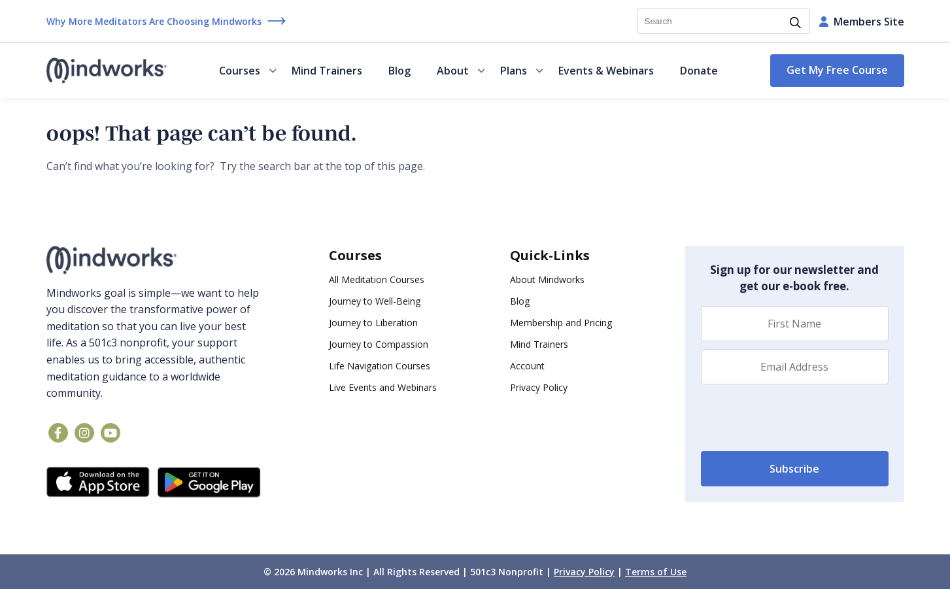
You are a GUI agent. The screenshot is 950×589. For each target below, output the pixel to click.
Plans (521, 70)
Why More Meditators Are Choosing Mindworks (154, 21)
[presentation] (800, 417)
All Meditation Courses (376, 279)
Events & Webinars (606, 70)
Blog (399, 70)
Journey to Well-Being (374, 301)
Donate (699, 70)
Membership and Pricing (561, 322)
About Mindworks (547, 279)
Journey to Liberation (373, 322)
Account (527, 366)
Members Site (861, 21)
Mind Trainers (327, 70)
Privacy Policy (539, 387)
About (461, 70)
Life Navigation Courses (379, 366)
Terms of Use (656, 571)
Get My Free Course (837, 70)
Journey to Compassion (378, 344)
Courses (248, 70)
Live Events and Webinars (383, 387)
